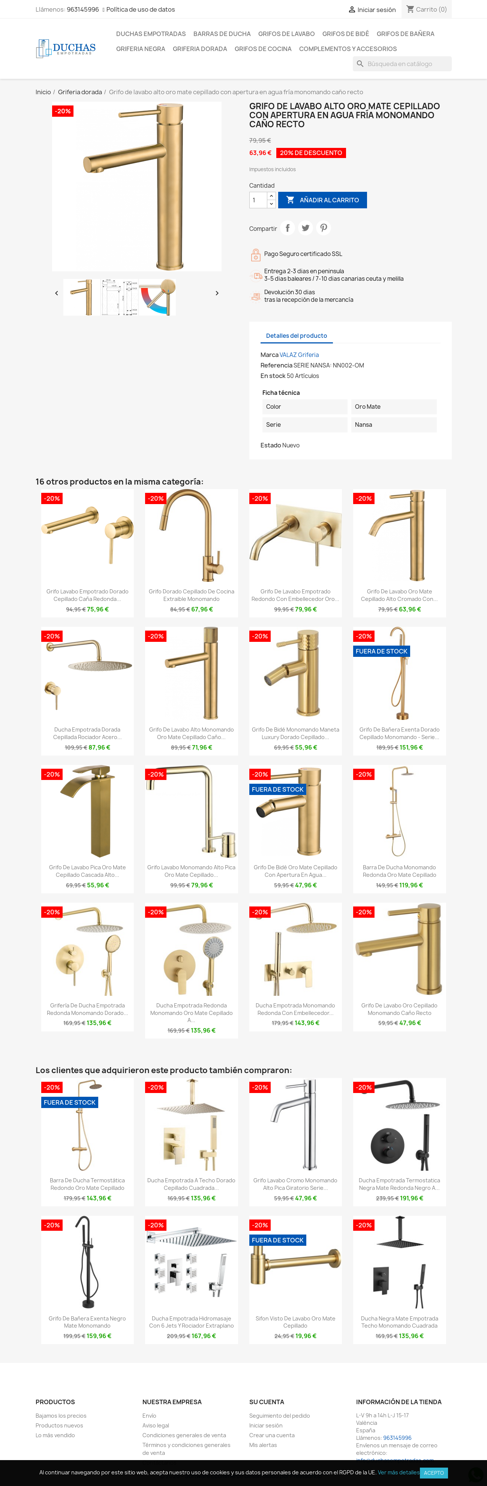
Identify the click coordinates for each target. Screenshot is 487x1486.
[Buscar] (402, 63)
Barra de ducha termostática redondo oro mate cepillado (87, 1184)
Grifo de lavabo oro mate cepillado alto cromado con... (399, 595)
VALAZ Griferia (299, 355)
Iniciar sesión (266, 1425)
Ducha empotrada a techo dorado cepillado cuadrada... (191, 1184)
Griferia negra (140, 49)
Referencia (276, 365)
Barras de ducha (222, 34)
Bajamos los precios (61, 1415)
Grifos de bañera (406, 34)
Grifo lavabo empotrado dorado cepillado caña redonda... (87, 595)
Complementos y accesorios (348, 49)
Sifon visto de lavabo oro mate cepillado (296, 1322)
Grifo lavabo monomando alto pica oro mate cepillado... (191, 871)
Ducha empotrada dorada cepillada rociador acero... (87, 733)
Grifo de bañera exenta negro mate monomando (87, 1322)
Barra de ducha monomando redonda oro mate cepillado (399, 871)
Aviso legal (155, 1425)
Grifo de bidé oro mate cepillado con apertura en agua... (295, 871)
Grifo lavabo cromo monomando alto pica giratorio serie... (295, 1184)
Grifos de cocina (263, 49)
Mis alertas (263, 1444)
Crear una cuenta (272, 1435)
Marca (270, 354)
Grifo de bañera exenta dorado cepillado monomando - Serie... (400, 733)
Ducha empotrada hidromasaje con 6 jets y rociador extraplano (191, 1322)
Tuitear (305, 227)
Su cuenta (266, 1402)
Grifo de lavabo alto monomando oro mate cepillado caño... (191, 733)
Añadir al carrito (322, 200)
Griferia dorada (200, 49)
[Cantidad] (258, 200)
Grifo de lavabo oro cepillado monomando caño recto (399, 1009)
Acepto (434, 1472)
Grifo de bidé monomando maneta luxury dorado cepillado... (295, 733)
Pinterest (323, 227)
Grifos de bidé (345, 34)
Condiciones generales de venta (184, 1435)
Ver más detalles (399, 1472)
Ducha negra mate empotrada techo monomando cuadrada (399, 1322)
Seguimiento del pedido (279, 1415)
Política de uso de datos (140, 9)
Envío (149, 1415)
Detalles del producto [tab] (296, 336)
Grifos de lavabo (286, 34)
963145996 (83, 9)
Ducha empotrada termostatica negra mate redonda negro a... (399, 1184)
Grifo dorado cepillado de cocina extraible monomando (191, 595)
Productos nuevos (59, 1425)
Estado (271, 445)
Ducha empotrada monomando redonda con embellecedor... (295, 1009)
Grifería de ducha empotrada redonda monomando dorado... (87, 1009)
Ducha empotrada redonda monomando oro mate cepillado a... (191, 1013)
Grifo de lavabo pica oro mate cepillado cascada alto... (87, 871)
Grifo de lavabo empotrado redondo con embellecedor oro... (295, 595)
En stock (273, 375)
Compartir (287, 227)
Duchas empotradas (151, 34)
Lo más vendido (55, 1435)
